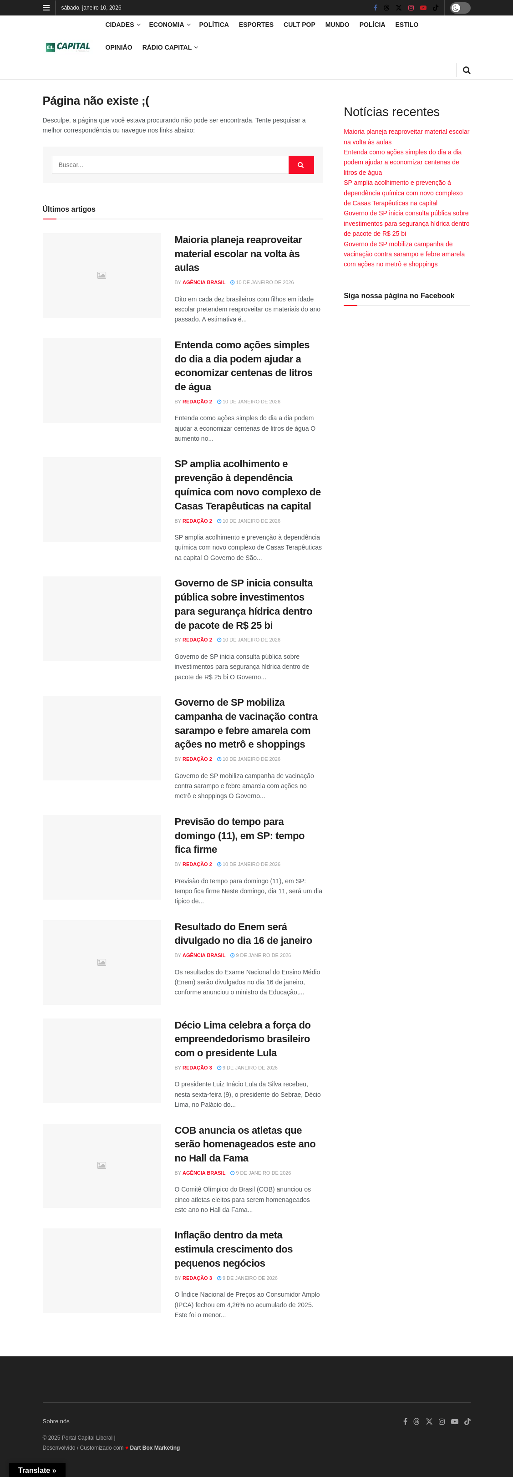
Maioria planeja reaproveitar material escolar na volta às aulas (238, 254)
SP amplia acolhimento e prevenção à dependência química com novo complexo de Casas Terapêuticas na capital (403, 193)
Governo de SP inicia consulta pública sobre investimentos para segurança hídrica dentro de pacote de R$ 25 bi (406, 223)
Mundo (337, 24)
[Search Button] (301, 165)
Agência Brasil (204, 282)
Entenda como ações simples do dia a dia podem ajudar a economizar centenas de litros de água (403, 162)
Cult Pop (299, 24)
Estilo (407, 24)
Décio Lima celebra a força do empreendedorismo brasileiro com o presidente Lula (243, 1039)
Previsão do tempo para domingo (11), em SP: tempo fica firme (240, 836)
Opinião (119, 47)
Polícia (373, 24)
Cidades (120, 24)
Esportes (256, 24)
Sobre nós (56, 1421)
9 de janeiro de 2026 (260, 955)
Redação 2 (197, 401)
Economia (166, 24)
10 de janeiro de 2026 (262, 282)
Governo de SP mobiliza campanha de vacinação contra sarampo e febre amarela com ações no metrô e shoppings (404, 254)
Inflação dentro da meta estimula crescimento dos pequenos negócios (234, 1249)
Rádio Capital (167, 47)
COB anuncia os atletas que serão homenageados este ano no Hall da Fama (245, 1144)
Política (214, 24)
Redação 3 (197, 1067)
